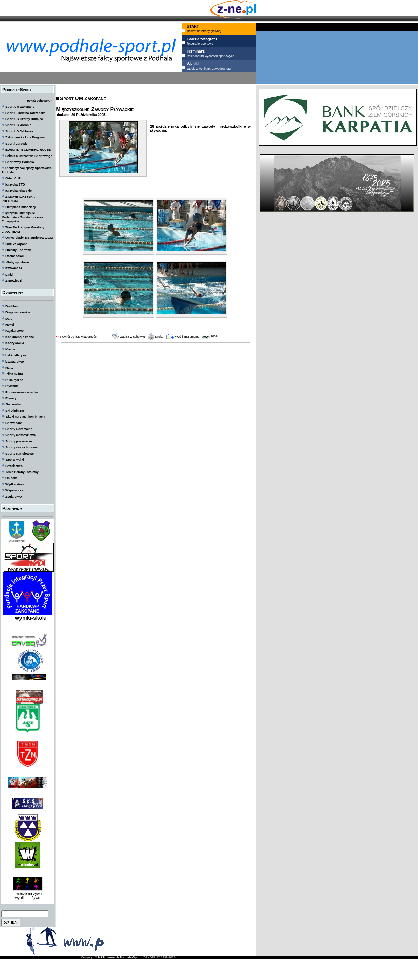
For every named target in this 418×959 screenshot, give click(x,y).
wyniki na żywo (27, 898)
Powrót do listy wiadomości (78, 336)
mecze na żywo (28, 893)
